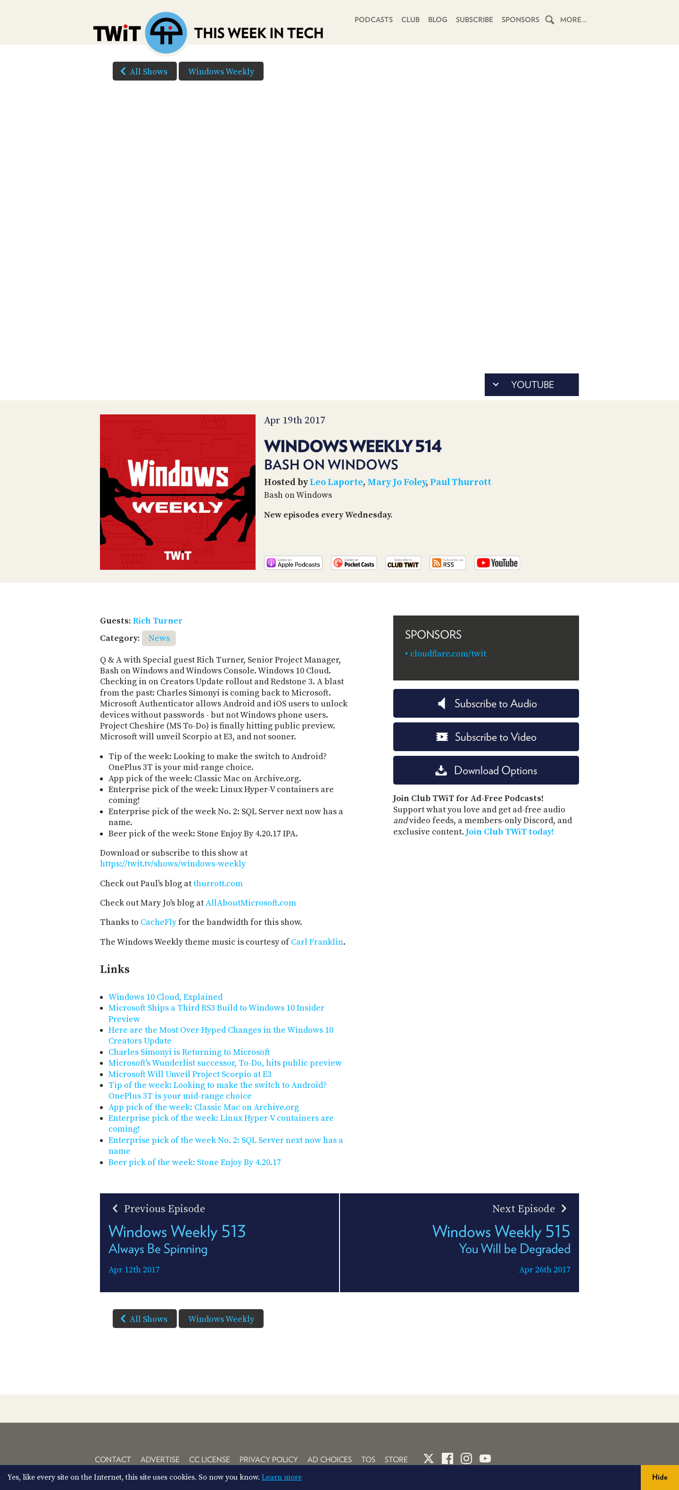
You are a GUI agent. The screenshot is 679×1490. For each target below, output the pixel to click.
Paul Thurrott (460, 482)
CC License (209, 1459)
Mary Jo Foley (396, 482)
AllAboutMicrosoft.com (251, 903)
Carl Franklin (317, 942)
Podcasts (374, 20)
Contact (113, 1459)
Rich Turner (157, 620)
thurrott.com (218, 883)
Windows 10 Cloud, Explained (165, 997)
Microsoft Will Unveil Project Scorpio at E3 (190, 1074)
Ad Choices (329, 1459)
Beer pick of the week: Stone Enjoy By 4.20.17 (194, 1162)
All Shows (141, 71)
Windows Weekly (221, 71)
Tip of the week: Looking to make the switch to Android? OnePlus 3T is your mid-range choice (217, 1090)
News (159, 638)
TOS (368, 1459)
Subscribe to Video (486, 737)
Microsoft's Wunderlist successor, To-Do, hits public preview (225, 1063)
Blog (437, 20)
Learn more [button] (282, 1477)
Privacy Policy (269, 1459)
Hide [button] (660, 1477)
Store (396, 1459)
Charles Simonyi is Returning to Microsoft (189, 1052)
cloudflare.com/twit (448, 653)
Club (410, 20)
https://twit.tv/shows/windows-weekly (173, 863)
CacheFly (158, 922)
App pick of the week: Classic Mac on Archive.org (203, 1107)
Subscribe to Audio (486, 703)
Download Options (486, 770)
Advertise (160, 1459)
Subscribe (474, 20)
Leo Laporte (336, 482)
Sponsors (520, 20)
